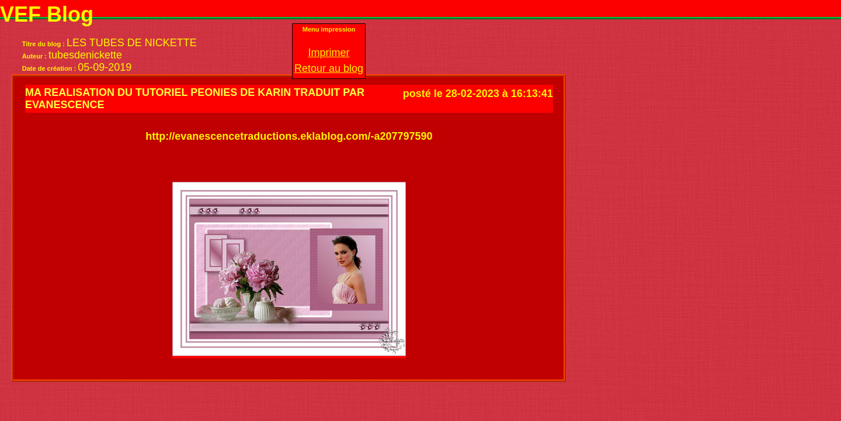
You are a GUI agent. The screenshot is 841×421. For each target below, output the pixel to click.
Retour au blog (328, 68)
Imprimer (329, 52)
